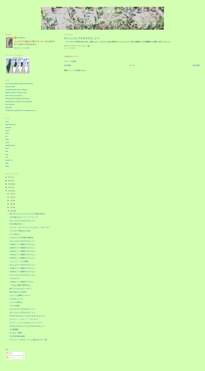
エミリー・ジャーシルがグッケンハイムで (26, 323)
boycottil (8, 107)
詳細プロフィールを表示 (22, 48)
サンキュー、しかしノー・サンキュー (24, 319)
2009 (10, 191)
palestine (8, 127)
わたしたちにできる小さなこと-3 (22, 312)
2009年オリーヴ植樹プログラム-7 (22, 248)
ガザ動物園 (14, 329)
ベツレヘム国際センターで (20, 295)
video (7, 139)
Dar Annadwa (10, 104)
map (6, 154)
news (7, 121)
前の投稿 (196, 65)
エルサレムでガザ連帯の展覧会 (21, 238)
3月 (11, 207)
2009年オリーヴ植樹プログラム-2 (22, 272)
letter (7, 166)
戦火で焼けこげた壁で (18, 292)
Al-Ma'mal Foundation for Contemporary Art (20, 110)
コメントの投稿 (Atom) (77, 70)
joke (6, 163)
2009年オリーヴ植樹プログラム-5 (22, 255)
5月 (11, 201)
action (72, 48)
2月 (11, 211)
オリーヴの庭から (102, 11)
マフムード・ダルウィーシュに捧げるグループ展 (28, 340)
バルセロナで (15, 278)
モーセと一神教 (15, 333)
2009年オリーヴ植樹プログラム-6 (22, 251)
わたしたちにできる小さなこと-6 (22, 265)
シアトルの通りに (16, 302)
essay (7, 142)
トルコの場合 (15, 306)
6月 (11, 197)
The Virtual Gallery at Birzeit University (19, 84)
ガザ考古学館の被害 (17, 336)
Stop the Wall (10, 87)
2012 (10, 184)
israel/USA (9, 160)
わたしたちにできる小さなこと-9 (22, 221)
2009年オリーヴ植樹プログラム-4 (22, 258)
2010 (10, 187)
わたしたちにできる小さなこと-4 (22, 309)
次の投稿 (67, 65)
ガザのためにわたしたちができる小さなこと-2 (27, 316)
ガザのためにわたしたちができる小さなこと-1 (27, 326)
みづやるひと (21, 37)
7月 (11, 194)
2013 (10, 181)
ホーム (131, 65)
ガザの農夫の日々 (16, 224)
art (6, 136)
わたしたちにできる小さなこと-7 (22, 241)
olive (7, 133)
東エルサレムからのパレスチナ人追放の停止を (27, 214)
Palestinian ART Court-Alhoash (16, 90)
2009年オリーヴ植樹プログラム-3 (22, 268)
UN (6, 157)
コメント (11, 358)
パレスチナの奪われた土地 (20, 231)
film (6, 151)
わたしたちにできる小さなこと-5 (22, 275)
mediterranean (10, 145)
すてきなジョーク (16, 299)
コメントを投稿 (70, 61)
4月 (11, 204)
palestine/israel (10, 124)
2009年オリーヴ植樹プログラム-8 (22, 244)
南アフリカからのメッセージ (21, 289)
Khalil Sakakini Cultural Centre (16, 92)
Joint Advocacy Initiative (13, 95)
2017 (10, 177)
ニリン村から (15, 234)
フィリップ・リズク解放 (19, 261)
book (7, 148)
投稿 (9, 353)
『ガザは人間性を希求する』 (21, 285)
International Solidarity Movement (17, 98)
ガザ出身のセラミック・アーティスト (24, 217)
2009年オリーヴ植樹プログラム (21, 282)
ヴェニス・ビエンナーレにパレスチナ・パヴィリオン (30, 227)
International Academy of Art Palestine (18, 101)
